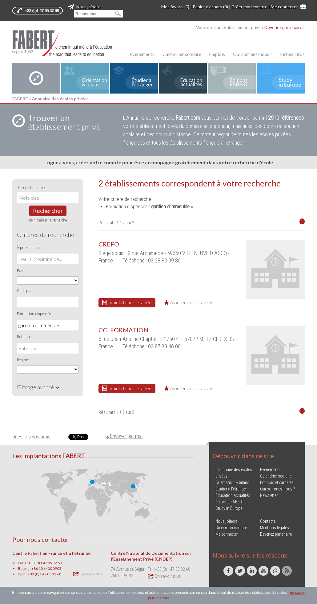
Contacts (268, 521)
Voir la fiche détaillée (127, 302)
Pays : (21, 270)
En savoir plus (87, 573)
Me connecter (284, 6)
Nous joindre (84, 6)
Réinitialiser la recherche (48, 220)
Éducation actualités (232, 495)
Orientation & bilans (232, 482)
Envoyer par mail (123, 436)
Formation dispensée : (35, 313)
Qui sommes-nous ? (252, 54)
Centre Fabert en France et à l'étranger (52, 553)
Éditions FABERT (229, 501)
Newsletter (269, 495)
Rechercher (48, 210)
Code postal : (27, 290)
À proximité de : (29, 247)
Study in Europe (228, 508)
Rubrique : (25, 336)
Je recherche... (32, 187)
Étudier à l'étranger (231, 488)
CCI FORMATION (123, 330)
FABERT (20, 98)
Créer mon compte (249, 6)
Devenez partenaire (276, 534)
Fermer (163, 598)
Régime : (23, 360)
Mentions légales (274, 527)
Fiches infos (292, 54)
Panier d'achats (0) (210, 6)
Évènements (142, 54)
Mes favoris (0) (175, 6)
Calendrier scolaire (182, 54)
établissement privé (64, 122)
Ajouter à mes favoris (188, 302)
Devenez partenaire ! (284, 27)
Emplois (217, 54)
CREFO (108, 244)
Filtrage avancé (38, 387)
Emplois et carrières (277, 482)
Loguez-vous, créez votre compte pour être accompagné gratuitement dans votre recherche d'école (158, 162)
